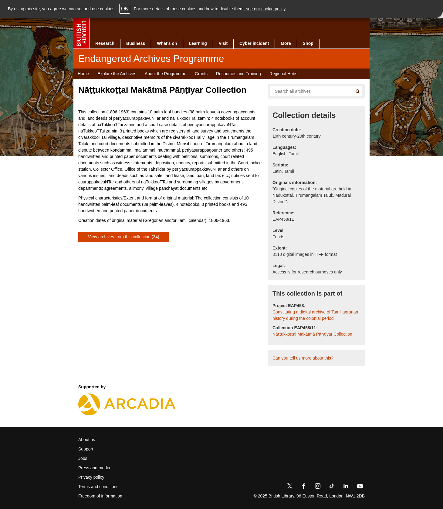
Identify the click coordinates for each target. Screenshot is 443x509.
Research (104, 43)
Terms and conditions (98, 486)
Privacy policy (91, 477)
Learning (198, 43)
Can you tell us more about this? (302, 358)
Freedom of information (100, 496)
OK (124, 9)
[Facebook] (303, 487)
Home (83, 73)
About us (86, 439)
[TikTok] (331, 487)
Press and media (94, 467)
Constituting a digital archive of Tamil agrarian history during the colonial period (315, 315)
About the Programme (165, 73)
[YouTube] (360, 487)
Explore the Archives (116, 73)
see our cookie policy (266, 8)
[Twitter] (289, 487)
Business (135, 43)
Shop (308, 43)
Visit (223, 43)
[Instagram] (317, 487)
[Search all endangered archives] (309, 91)
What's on (167, 43)
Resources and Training (238, 73)
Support (85, 449)
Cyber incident (254, 43)
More (286, 43)
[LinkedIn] (345, 487)
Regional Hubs (283, 73)
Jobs (82, 458)
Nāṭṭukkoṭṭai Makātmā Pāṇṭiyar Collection (312, 334)
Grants (201, 73)
